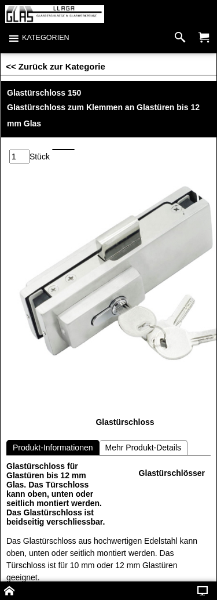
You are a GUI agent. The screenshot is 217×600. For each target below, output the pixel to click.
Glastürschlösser (172, 473)
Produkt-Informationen (53, 447)
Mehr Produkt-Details (143, 447)
